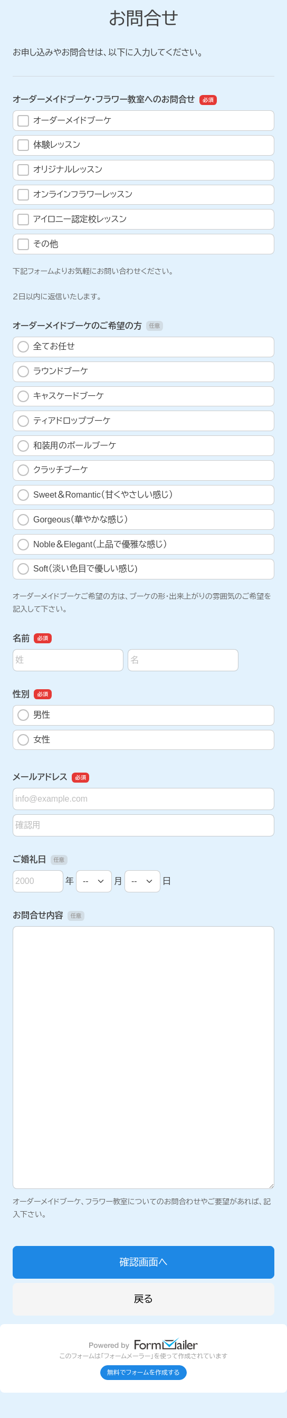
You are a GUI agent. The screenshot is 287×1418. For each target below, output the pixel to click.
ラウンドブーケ (52, 371)
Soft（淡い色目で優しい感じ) (77, 569)
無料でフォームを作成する (143, 1372)
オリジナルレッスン (59, 170)
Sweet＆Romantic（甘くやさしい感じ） (95, 495)
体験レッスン (48, 145)
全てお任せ (46, 347)
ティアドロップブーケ (63, 421)
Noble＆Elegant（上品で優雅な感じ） (92, 544)
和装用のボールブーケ (66, 446)
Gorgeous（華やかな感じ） (72, 520)
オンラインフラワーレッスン (74, 195)
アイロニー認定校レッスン (72, 219)
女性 (33, 740)
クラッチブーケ (52, 470)
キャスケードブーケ (60, 396)
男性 (33, 715)
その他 (37, 244)
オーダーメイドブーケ (64, 121)
